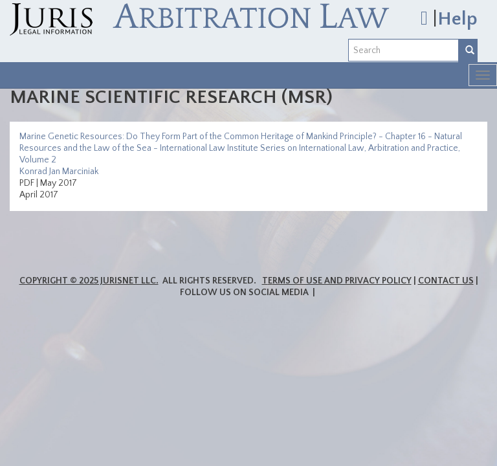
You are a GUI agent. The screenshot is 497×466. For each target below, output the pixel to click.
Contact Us (446, 281)
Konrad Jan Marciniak (58, 171)
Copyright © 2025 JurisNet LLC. (89, 281)
